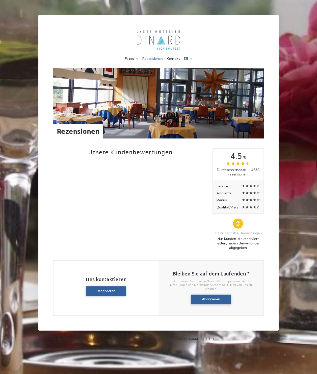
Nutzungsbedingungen (76, 339)
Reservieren (106, 291)
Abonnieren (211, 299)
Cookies (180, 339)
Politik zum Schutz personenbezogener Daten (134, 339)
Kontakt (173, 59)
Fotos (131, 59)
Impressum (46, 339)
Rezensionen (152, 59)
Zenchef (142, 336)
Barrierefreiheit (202, 339)
